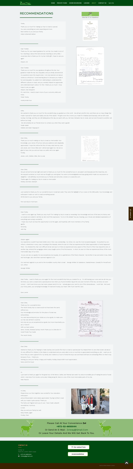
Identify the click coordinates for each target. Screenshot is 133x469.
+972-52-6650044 (25, 454)
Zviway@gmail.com (77, 429)
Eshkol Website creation (109, 465)
